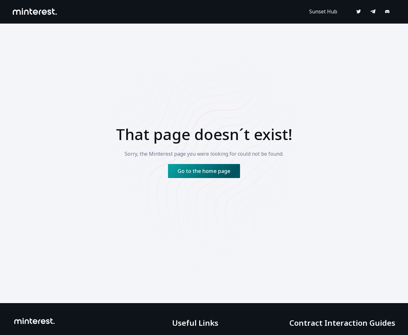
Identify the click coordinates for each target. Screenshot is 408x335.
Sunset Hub (323, 11)
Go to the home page (204, 171)
